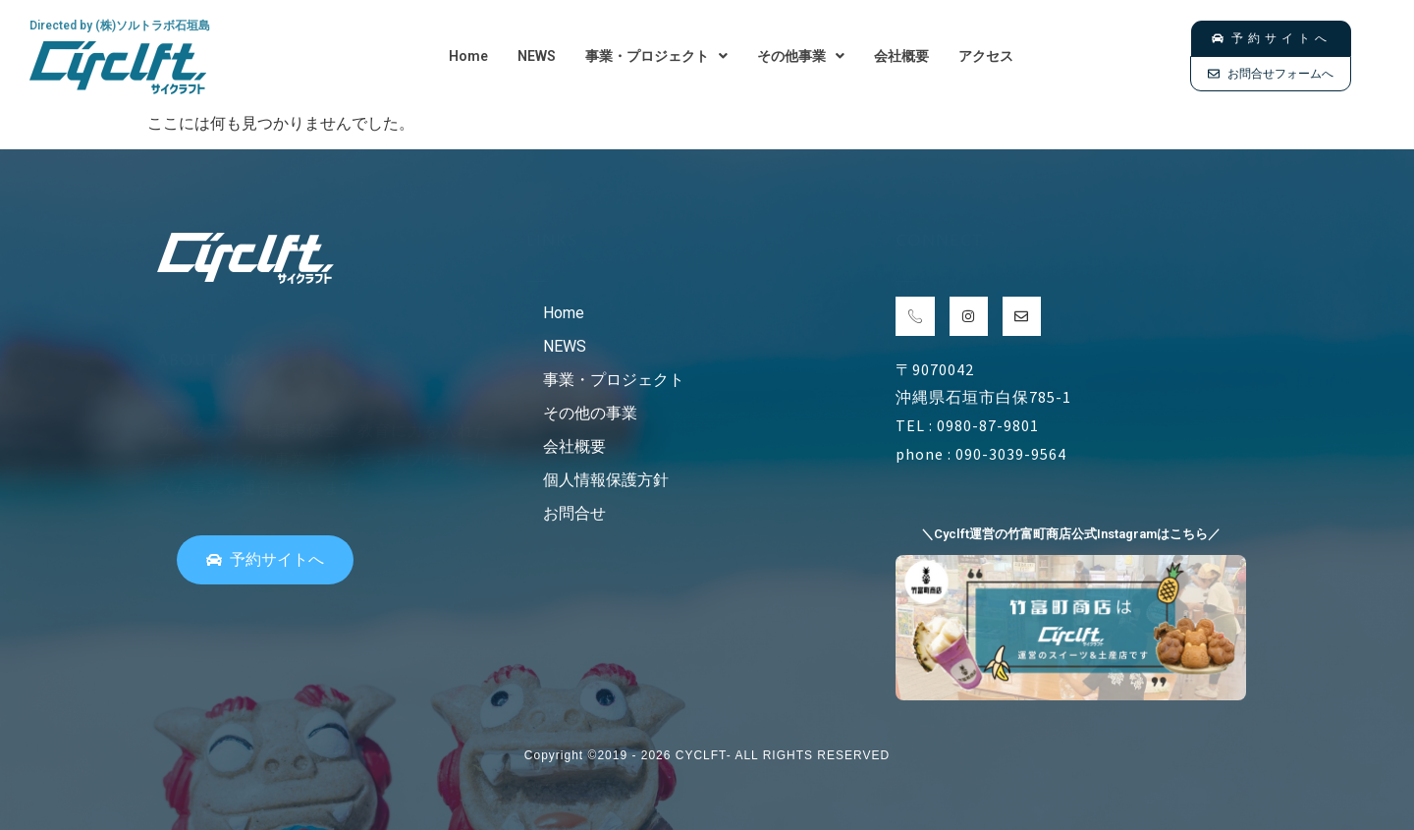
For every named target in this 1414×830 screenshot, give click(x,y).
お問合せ (574, 513)
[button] (656, 56)
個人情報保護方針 (606, 479)
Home (468, 56)
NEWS (536, 56)
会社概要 (901, 56)
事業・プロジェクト (656, 56)
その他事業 (800, 56)
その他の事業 (590, 413)
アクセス (985, 56)
